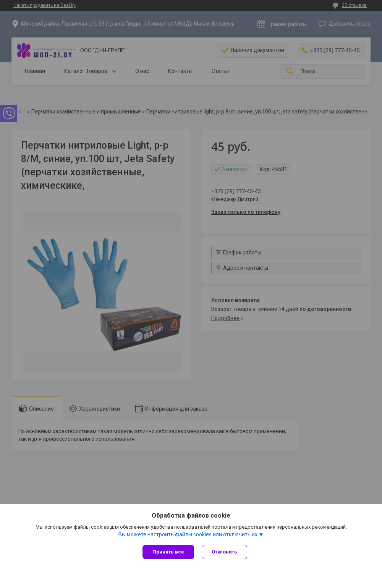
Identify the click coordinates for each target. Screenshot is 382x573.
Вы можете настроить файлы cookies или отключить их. (188, 534)
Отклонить (224, 552)
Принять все (168, 552)
